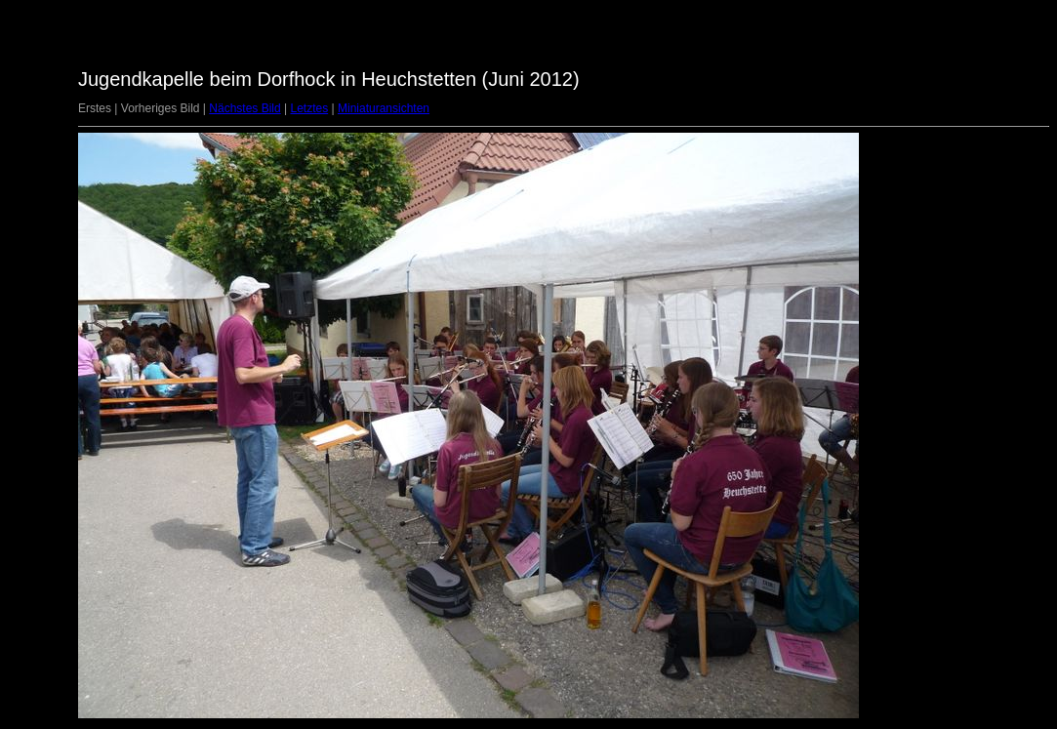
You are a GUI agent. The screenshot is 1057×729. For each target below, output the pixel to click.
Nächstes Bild (244, 108)
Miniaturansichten (383, 108)
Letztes (309, 108)
